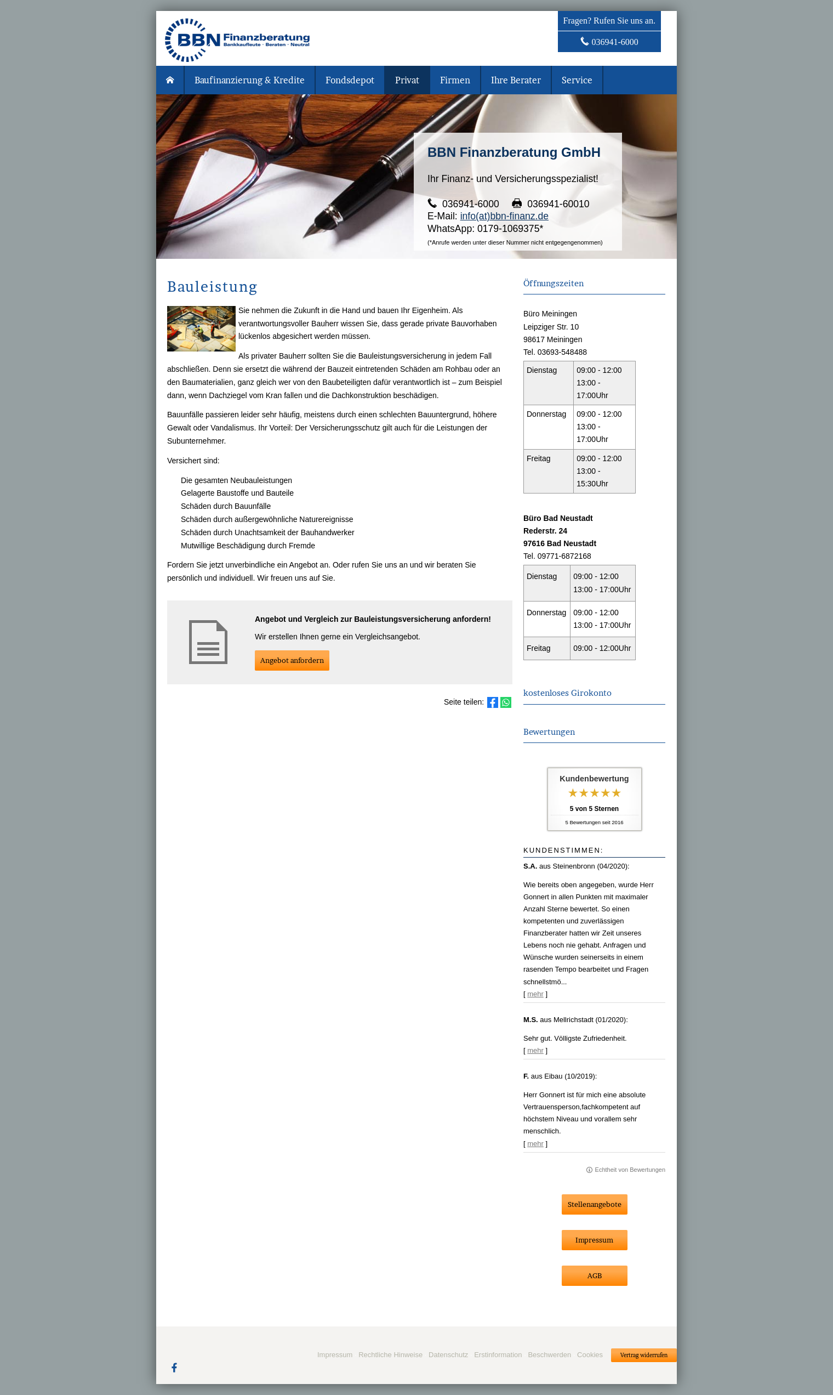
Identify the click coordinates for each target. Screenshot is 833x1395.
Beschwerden (549, 1355)
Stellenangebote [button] (594, 1204)
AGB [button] (594, 1275)
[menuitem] (170, 80)
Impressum (334, 1355)
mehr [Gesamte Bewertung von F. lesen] (535, 1143)
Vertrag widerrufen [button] (643, 1355)
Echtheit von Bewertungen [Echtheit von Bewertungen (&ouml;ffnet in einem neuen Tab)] (630, 1169)
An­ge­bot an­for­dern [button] (292, 660)
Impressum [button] (594, 1239)
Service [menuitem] (577, 80)
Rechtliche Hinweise (390, 1355)
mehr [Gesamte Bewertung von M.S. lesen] (535, 1050)
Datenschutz (448, 1355)
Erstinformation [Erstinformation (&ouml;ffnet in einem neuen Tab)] (498, 1355)
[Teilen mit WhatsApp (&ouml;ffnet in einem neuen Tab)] (505, 702)
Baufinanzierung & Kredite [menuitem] (250, 80)
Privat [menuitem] (407, 80)
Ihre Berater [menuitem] (516, 80)
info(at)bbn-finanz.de (504, 216)
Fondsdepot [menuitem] (350, 80)
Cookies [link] (590, 1355)
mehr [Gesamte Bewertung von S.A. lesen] (535, 994)
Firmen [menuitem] (455, 80)
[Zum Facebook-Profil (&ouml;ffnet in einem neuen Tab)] (174, 1367)
